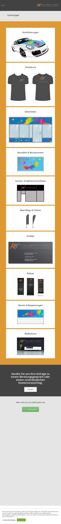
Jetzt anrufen (30, 409)
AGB (30, 500)
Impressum (30, 497)
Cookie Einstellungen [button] (9, 520)
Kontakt (30, 389)
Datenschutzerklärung (30, 502)
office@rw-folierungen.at (30, 494)
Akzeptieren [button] (21, 520)
